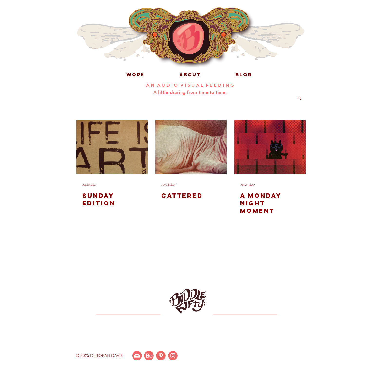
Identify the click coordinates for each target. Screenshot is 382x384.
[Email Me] (137, 355)
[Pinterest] (161, 355)
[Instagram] (173, 355)
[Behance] (149, 355)
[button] (299, 98)
